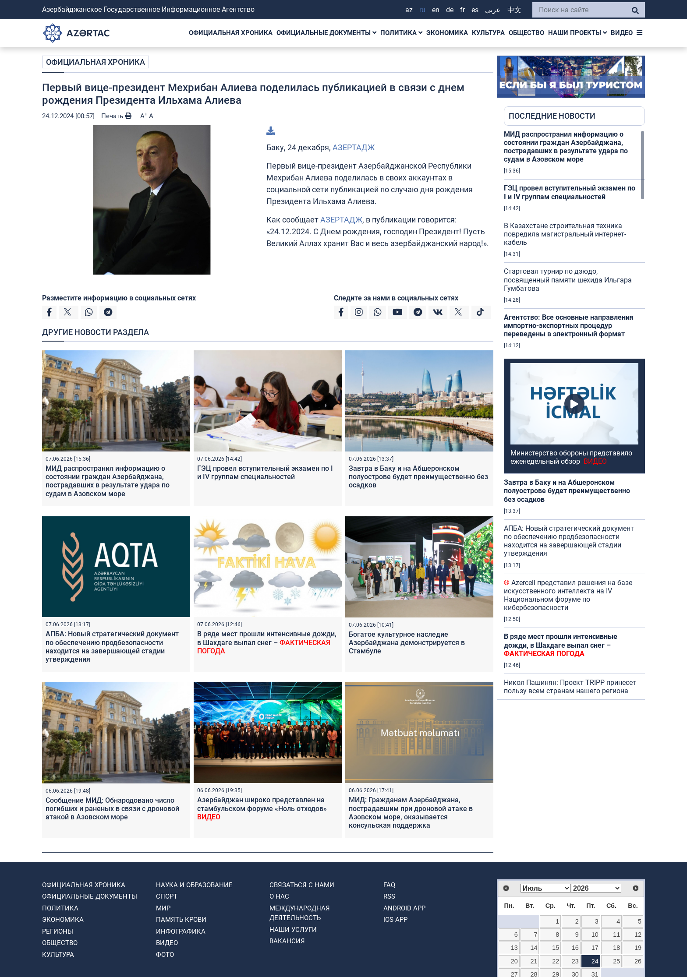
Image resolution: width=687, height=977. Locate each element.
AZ (409, 10)
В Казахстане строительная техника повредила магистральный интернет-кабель (565, 234)
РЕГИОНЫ (57, 931)
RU (422, 10)
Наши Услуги (293, 930)
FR (462, 10)
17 (594, 947)
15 (555, 947)
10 (594, 934)
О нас (279, 896)
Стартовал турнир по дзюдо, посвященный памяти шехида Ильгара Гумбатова (568, 279)
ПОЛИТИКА (401, 33)
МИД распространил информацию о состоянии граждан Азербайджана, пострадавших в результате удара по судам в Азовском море (108, 481)
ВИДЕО (622, 33)
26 (637, 961)
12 (637, 934)
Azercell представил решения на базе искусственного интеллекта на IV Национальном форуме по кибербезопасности (568, 595)
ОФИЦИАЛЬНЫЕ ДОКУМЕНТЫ (326, 33)
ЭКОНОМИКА (447, 33)
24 (594, 961)
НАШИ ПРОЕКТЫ (577, 33)
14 (534, 947)
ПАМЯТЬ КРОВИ (181, 920)
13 (514, 947)
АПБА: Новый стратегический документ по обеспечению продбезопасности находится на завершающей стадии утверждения (112, 646)
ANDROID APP (404, 908)
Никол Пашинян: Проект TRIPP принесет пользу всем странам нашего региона (570, 686)
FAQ (389, 885)
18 (616, 947)
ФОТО (165, 955)
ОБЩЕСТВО (526, 33)
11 (616, 934)
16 (575, 947)
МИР (163, 908)
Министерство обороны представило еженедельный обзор (571, 457)
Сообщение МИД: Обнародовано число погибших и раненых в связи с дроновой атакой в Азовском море (112, 808)
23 (575, 961)
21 (534, 961)
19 (637, 947)
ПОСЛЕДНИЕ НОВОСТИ (552, 115)
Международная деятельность (299, 913)
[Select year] (596, 888)
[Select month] (546, 888)
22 (555, 961)
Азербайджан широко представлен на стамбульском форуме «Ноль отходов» (262, 808)
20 (514, 961)
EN (435, 10)
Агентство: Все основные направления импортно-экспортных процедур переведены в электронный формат (569, 325)
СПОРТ (166, 896)
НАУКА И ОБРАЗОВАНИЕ (194, 885)
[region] (574, 414)
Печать (116, 116)
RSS (389, 896)
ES (474, 10)
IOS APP (395, 920)
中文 (514, 10)
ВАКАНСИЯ (287, 941)
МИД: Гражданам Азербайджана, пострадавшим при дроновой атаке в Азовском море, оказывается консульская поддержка (411, 812)
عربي (493, 10)
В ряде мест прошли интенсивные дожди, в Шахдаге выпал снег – (266, 642)
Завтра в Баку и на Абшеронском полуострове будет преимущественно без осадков (418, 476)
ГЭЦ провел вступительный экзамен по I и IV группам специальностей (265, 472)
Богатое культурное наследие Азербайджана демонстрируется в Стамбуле (407, 642)
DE (449, 10)
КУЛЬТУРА (488, 33)
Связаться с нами (301, 885)
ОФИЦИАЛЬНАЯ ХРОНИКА (231, 33)
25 (616, 961)
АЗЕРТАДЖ (354, 147)
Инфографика (180, 931)
